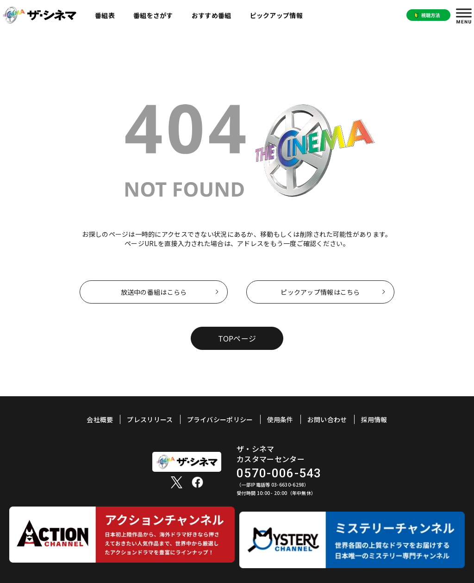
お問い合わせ (327, 419)
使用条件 (280, 419)
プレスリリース (150, 419)
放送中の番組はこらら (154, 292)
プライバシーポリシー (220, 419)
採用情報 (374, 419)
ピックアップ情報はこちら (320, 292)
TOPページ (237, 338)
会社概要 (100, 419)
